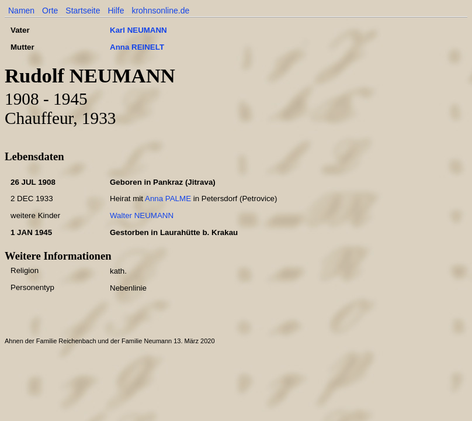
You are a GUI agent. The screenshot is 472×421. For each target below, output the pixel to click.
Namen (21, 10)
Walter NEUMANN (141, 215)
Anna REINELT (137, 47)
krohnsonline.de (160, 10)
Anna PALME (168, 198)
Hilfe (115, 10)
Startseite (82, 10)
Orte (50, 10)
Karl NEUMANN (138, 30)
